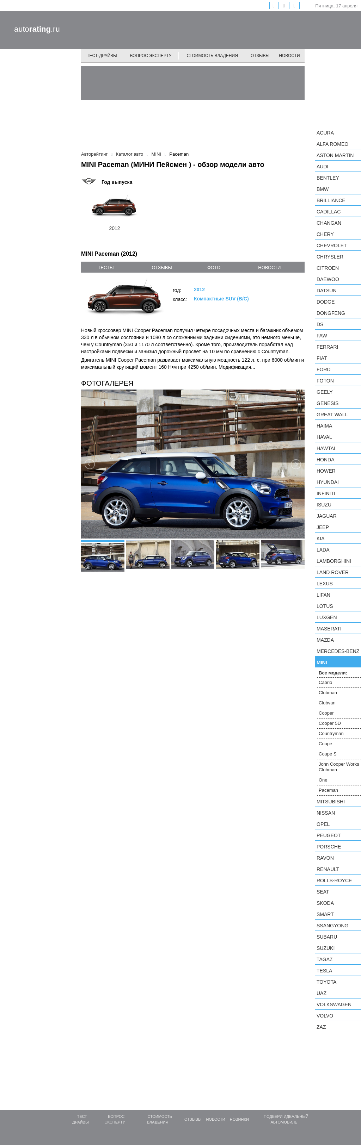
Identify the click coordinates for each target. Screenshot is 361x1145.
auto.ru (37, 29)
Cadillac (329, 211)
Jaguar (327, 516)
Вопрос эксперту (151, 55)
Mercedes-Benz (338, 651)
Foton (325, 381)
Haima (324, 426)
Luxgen (327, 617)
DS (320, 324)
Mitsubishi (331, 801)
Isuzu (324, 505)
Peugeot (329, 835)
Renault (328, 869)
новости (269, 267)
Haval (324, 437)
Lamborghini (334, 561)
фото (213, 267)
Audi (322, 166)
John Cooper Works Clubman (339, 766)
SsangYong (332, 925)
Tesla (324, 970)
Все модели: (333, 673)
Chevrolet (332, 245)
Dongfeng (331, 313)
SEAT (323, 892)
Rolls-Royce (334, 880)
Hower (326, 471)
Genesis (327, 403)
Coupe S (328, 754)
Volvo (325, 1016)
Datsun (327, 290)
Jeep (323, 527)
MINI (322, 662)
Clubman (328, 692)
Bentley (328, 178)
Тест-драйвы (102, 55)
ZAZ (321, 1027)
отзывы (162, 267)
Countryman (331, 733)
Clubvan (327, 702)
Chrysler (330, 257)
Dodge (326, 302)
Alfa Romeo (332, 144)
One (323, 780)
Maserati (329, 628)
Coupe (325, 743)
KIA (321, 538)
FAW (322, 335)
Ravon (325, 858)
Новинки (239, 1119)
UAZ (321, 993)
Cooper (326, 713)
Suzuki (326, 948)
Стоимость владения (212, 55)
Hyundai (328, 482)
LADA (323, 550)
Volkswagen (334, 1004)
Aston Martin (335, 155)
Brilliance (331, 200)
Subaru (327, 937)
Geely (325, 392)
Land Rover (333, 572)
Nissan (326, 813)
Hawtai (326, 448)
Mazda (325, 640)
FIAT (322, 358)
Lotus (325, 606)
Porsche (329, 847)
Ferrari (327, 347)
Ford (324, 369)
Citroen (328, 268)
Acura (325, 133)
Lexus (325, 583)
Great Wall (332, 414)
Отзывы (260, 55)
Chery (325, 234)
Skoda (325, 903)
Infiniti (326, 493)
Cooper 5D (330, 723)
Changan (329, 223)
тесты (106, 267)
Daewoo (328, 279)
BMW (323, 189)
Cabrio (325, 682)
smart (325, 914)
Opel (323, 824)
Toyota (326, 982)
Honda (326, 459)
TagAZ (325, 959)
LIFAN (323, 595)
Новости (289, 55)
